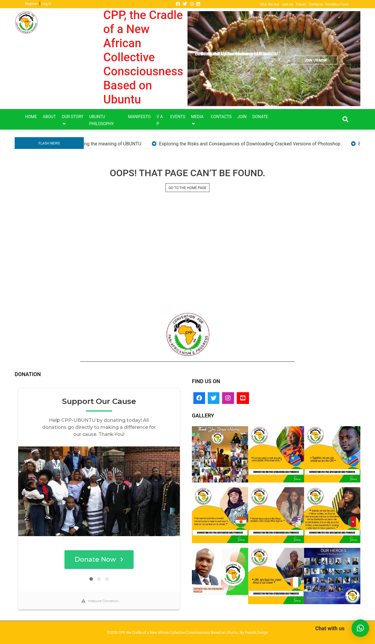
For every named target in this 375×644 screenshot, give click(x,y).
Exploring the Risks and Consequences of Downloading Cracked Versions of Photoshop (269, 144)
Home (31, 116)
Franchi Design (256, 633)
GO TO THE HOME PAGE (187, 188)
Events (177, 116)
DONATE (260, 116)
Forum (301, 4)
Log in (46, 4)
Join (241, 116)
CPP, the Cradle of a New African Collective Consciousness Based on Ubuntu (143, 57)
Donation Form (337, 4)
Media (197, 116)
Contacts (316, 4)
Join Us (287, 4)
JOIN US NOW (316, 60)
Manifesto (139, 116)
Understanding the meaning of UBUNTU (120, 144)
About (49, 116)
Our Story (72, 116)
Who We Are (269, 4)
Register (31, 4)
